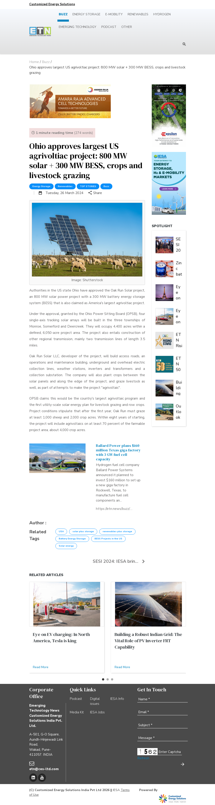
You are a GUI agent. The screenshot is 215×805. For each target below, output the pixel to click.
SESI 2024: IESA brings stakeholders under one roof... (119, 561)
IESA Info (117, 698)
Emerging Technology (77, 27)
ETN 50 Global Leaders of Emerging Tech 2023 (179, 363)
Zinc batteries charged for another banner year (179, 268)
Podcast (108, 27)
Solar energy (66, 545)
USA (61, 531)
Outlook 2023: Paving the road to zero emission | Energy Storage (179, 411)
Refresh (143, 758)
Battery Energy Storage (72, 538)
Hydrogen (162, 14)
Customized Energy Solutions (52, 4)
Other (126, 27)
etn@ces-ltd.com (44, 769)
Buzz (63, 14)
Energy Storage (86, 14)
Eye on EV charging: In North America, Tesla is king (179, 316)
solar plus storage (83, 531)
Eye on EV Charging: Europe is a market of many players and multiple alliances (179, 292)
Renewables (138, 14)
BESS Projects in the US (108, 538)
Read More (40, 667)
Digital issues (95, 701)
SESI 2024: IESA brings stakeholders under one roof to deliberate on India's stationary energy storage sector (179, 244)
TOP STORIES (88, 186)
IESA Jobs (97, 712)
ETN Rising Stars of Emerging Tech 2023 (179, 340)
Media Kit (77, 712)
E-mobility (114, 14)
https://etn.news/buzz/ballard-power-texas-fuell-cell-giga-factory (114, 509)
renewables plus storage (117, 531)
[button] (103, 679)
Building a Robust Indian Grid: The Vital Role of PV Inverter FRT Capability (179, 387)
